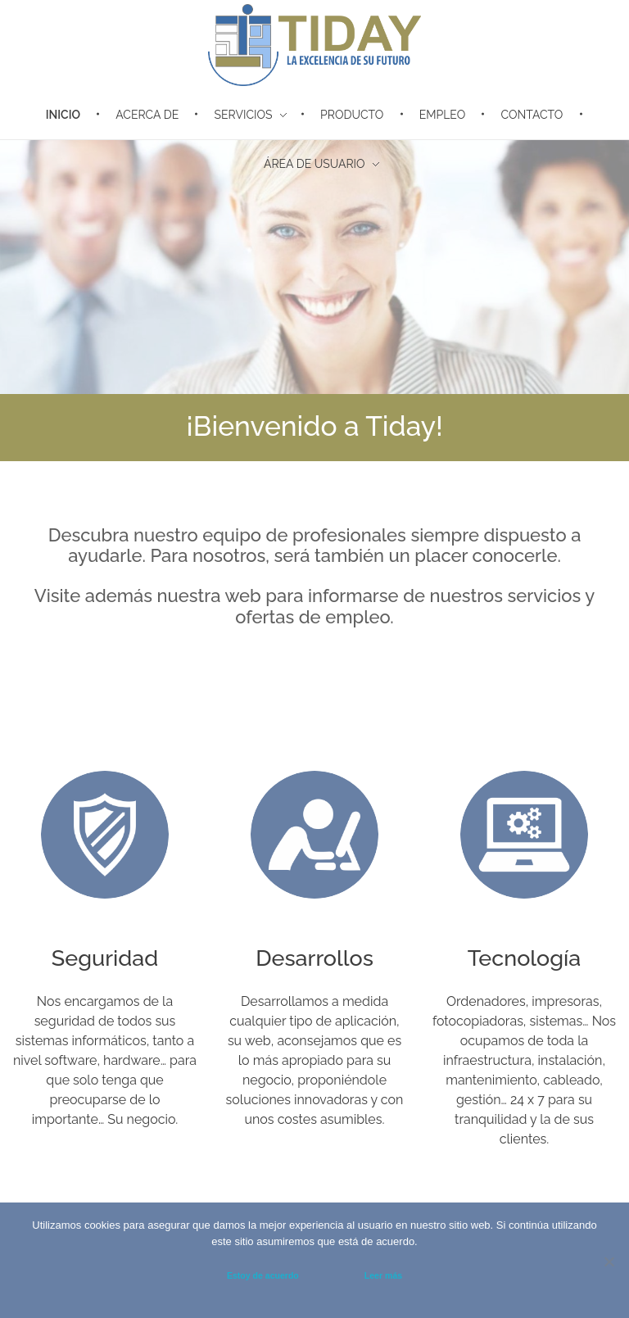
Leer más (383, 1275)
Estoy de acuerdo (263, 1275)
